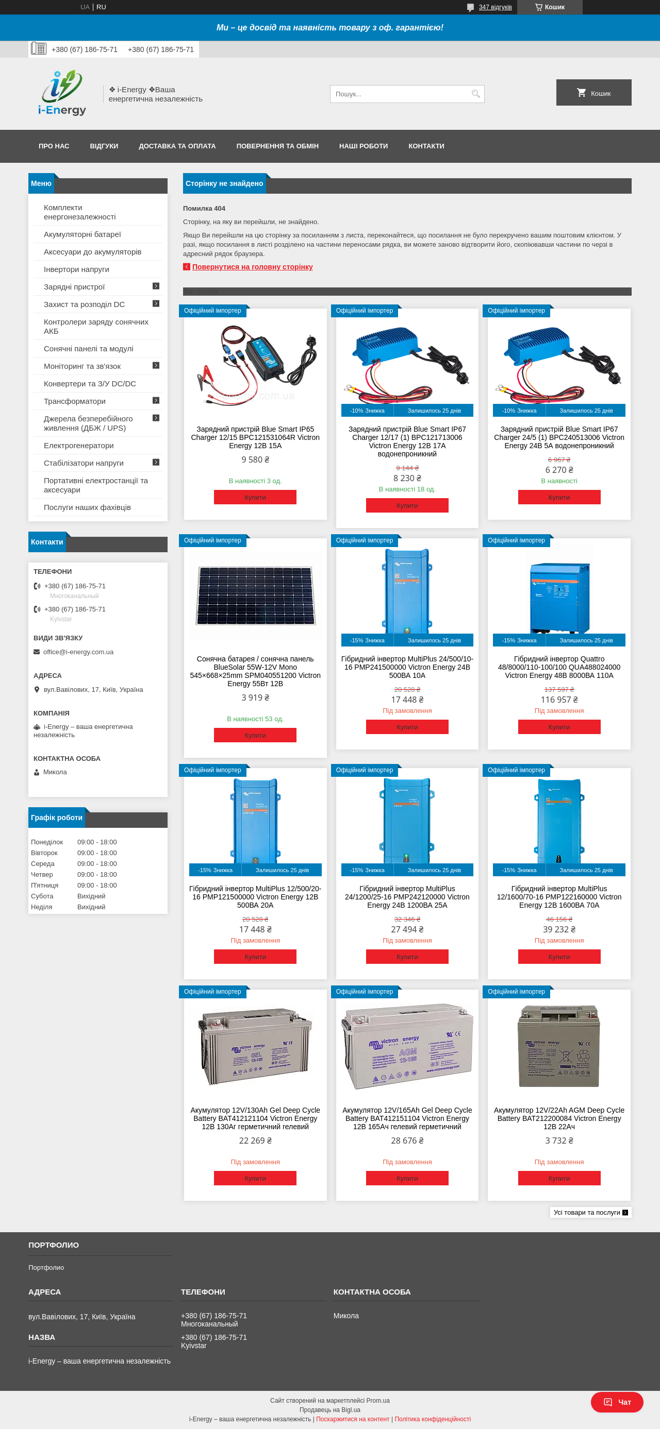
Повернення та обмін (278, 146)
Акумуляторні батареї (82, 234)
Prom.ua (378, 1400)
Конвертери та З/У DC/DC (90, 383)
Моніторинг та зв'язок (82, 366)
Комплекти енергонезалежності (80, 212)
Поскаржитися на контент (352, 1419)
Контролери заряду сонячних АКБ (96, 326)
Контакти (426, 146)
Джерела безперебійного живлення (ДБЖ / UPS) (88, 423)
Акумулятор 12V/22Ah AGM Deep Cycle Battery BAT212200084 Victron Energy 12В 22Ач (559, 1118)
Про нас (54, 146)
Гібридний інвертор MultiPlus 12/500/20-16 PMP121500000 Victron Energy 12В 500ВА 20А (255, 896)
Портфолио (46, 1267)
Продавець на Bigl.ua (330, 1410)
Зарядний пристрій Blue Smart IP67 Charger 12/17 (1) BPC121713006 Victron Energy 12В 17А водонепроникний (407, 441)
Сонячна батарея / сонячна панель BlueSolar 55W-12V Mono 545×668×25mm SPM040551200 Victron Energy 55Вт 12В (255, 671)
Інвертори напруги (76, 269)
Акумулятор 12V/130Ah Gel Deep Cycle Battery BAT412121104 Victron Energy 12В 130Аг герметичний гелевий (255, 1118)
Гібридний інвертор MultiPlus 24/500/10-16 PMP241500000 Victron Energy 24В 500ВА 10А (407, 667)
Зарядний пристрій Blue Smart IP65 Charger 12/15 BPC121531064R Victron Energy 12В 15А (255, 437)
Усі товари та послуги (587, 1212)
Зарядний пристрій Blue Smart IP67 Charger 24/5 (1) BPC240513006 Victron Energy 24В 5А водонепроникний (559, 437)
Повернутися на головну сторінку (252, 267)
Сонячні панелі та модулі (89, 348)
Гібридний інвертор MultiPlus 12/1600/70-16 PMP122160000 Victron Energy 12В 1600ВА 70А (559, 896)
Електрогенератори (79, 445)
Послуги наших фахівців (87, 507)
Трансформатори (75, 401)
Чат (617, 1402)
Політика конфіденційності (432, 1419)
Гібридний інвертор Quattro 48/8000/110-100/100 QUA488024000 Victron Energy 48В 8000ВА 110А (559, 667)
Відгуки (104, 146)
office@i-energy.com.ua (78, 652)
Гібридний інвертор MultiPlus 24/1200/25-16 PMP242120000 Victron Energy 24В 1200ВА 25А (407, 896)
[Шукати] (476, 94)
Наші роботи (363, 146)
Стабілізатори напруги (84, 462)
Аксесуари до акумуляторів (93, 251)
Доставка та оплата (177, 146)
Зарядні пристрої (74, 286)
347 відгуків (495, 7)
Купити (255, 497)
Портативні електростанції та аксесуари (96, 485)
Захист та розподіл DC (84, 304)
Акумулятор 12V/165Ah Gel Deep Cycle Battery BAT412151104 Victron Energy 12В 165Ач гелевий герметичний (407, 1118)
